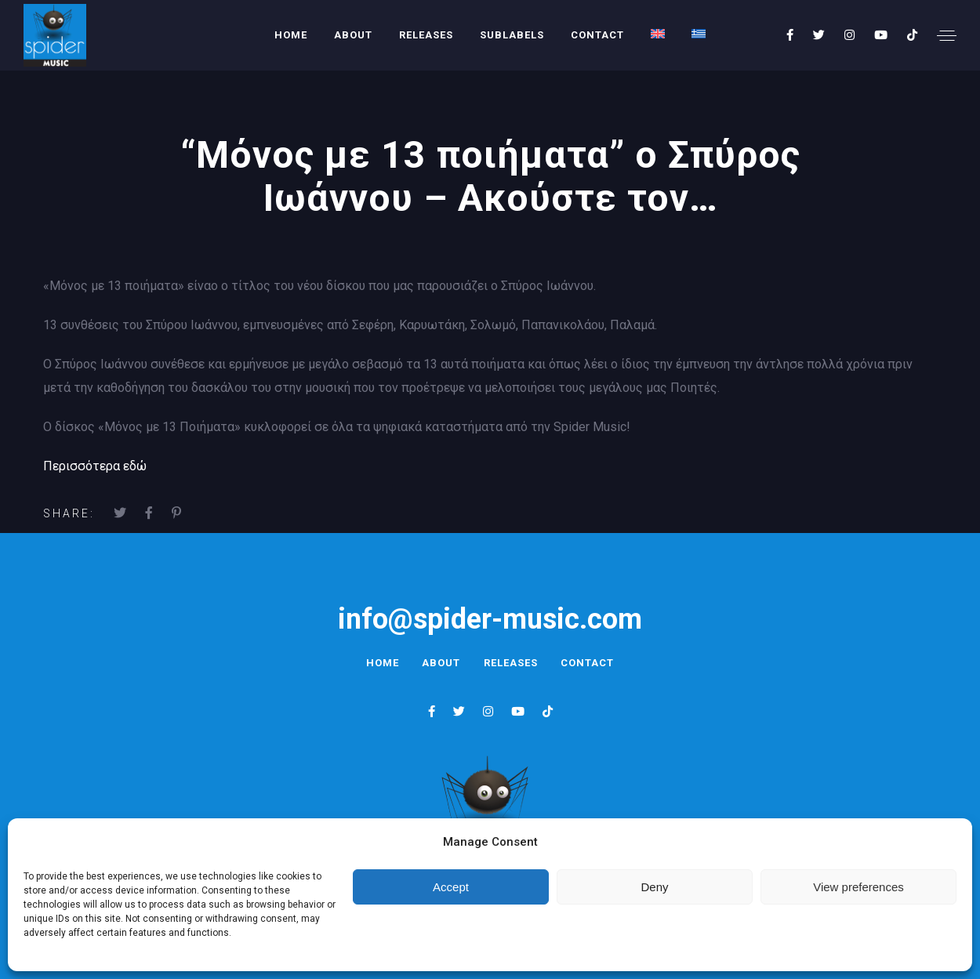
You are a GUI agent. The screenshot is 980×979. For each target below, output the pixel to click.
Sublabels (512, 35)
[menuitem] (658, 33)
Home (290, 35)
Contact (597, 35)
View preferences (858, 887)
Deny (654, 887)
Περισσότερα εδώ (95, 466)
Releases (426, 35)
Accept (451, 887)
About (353, 35)
